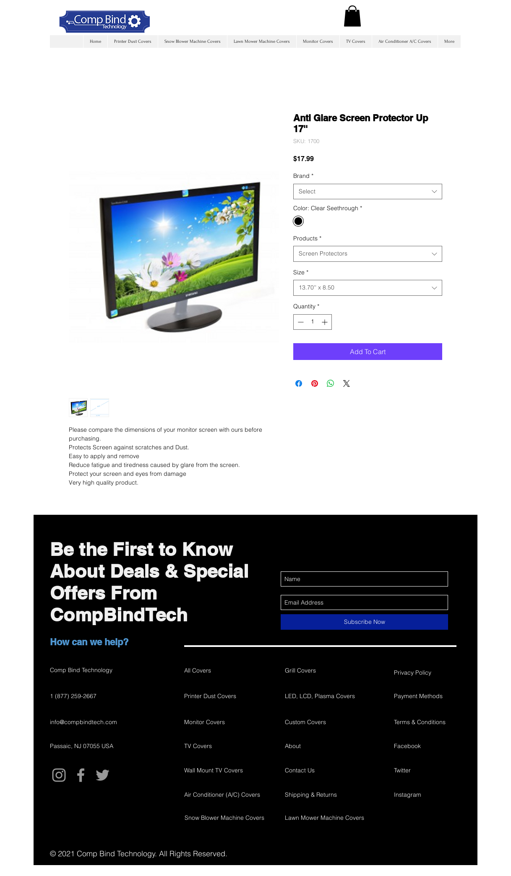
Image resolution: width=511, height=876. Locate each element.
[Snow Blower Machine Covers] (224, 817)
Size (300, 272)
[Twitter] (424, 770)
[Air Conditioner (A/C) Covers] (222, 794)
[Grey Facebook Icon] (81, 775)
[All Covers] (214, 670)
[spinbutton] (312, 322)
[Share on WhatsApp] (331, 383)
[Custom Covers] (328, 722)
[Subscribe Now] (364, 622)
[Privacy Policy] (424, 672)
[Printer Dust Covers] (214, 696)
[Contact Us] (328, 770)
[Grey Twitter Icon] (103, 775)
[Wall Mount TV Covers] (214, 770)
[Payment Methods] (424, 696)
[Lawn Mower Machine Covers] (324, 817)
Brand (303, 176)
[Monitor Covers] (214, 722)
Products (307, 238)
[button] (352, 15)
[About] (328, 746)
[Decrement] (300, 322)
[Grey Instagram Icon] (59, 775)
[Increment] (325, 322)
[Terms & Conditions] (424, 722)
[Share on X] (347, 383)
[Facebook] (424, 746)
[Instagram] (424, 794)
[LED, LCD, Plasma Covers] (328, 696)
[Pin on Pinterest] (315, 383)
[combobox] (367, 192)
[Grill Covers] (314, 670)
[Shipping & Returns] (333, 794)
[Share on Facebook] (299, 383)
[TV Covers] (214, 746)
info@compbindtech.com (83, 722)
